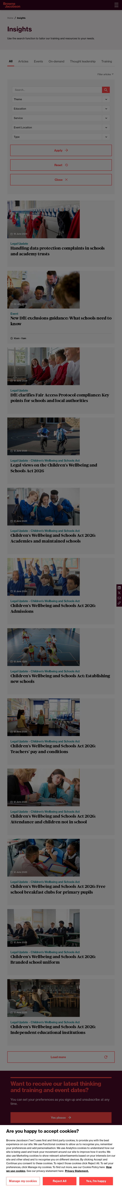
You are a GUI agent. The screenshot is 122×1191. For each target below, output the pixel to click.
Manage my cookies (23, 1185)
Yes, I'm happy (96, 1185)
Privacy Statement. (77, 1175)
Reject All (59, 1185)
